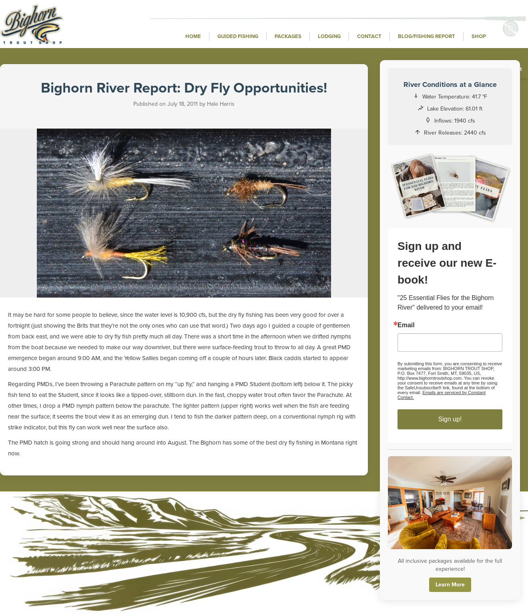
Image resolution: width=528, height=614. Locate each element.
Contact (369, 36)
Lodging (329, 36)
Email (406, 325)
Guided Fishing (237, 36)
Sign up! (450, 419)
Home (193, 36)
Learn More (450, 584)
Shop (479, 36)
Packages (288, 36)
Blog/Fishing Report (426, 36)
